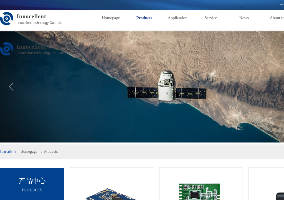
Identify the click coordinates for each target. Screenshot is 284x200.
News (244, 18)
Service (211, 18)
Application (177, 18)
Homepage (111, 18)
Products (144, 18)
